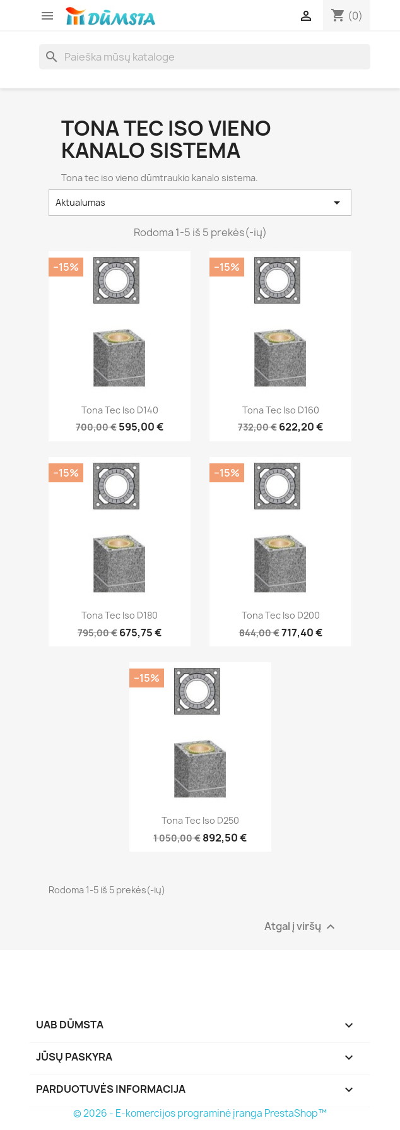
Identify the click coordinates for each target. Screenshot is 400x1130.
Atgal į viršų (301, 926)
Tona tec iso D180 (119, 615)
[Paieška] (204, 56)
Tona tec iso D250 (200, 820)
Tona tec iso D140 (119, 410)
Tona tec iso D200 (281, 615)
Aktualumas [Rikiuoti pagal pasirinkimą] (200, 202)
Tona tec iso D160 (280, 410)
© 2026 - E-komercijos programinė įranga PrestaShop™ (200, 1113)
